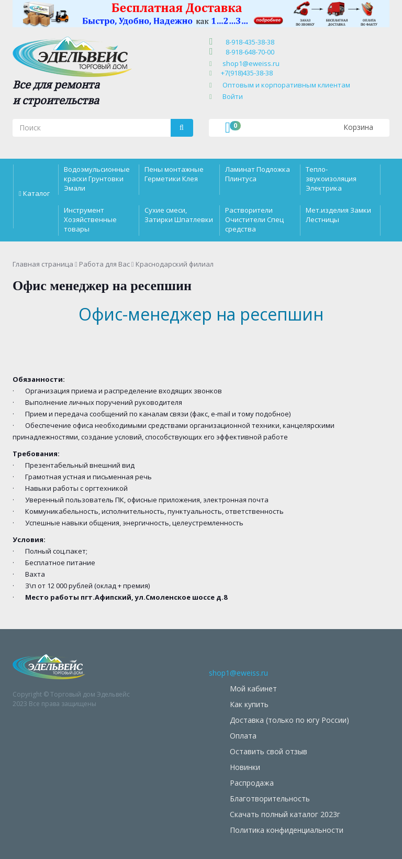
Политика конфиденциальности (286, 830)
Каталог (36, 193)
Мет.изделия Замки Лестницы (338, 214)
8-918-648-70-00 (248, 52)
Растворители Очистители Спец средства (254, 219)
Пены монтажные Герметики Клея (174, 173)
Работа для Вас (104, 264)
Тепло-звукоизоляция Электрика (331, 178)
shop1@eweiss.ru (251, 63)
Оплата (243, 736)
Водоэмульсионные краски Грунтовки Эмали (97, 178)
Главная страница (43, 264)
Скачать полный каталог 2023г (285, 814)
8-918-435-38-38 (248, 42)
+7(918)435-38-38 (247, 73)
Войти (232, 96)
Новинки (245, 767)
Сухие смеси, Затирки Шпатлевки (178, 214)
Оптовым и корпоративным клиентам (286, 85)
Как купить (249, 704)
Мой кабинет (253, 688)
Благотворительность (270, 798)
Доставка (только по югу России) (289, 720)
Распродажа (252, 783)
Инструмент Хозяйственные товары (90, 219)
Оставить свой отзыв (268, 751)
